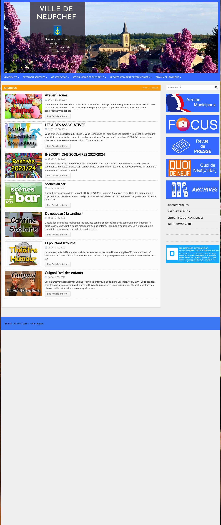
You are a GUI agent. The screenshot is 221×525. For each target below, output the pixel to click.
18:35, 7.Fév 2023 (55, 159)
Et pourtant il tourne (60, 243)
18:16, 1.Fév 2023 (55, 247)
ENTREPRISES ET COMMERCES (186, 217)
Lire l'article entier (57, 116)
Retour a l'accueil (150, 87)
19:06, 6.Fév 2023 (55, 188)
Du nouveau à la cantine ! (64, 213)
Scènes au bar (55, 184)
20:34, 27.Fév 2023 (56, 100)
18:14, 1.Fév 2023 (55, 277)
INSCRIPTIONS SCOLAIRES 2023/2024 (75, 154)
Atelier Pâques (56, 95)
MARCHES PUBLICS (179, 211)
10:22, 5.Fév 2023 (55, 218)
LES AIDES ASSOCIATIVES (65, 125)
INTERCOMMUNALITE (180, 224)
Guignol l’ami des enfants (64, 273)
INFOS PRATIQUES (178, 205)
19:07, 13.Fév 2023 (56, 129)
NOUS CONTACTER (16, 323)
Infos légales (36, 323)
